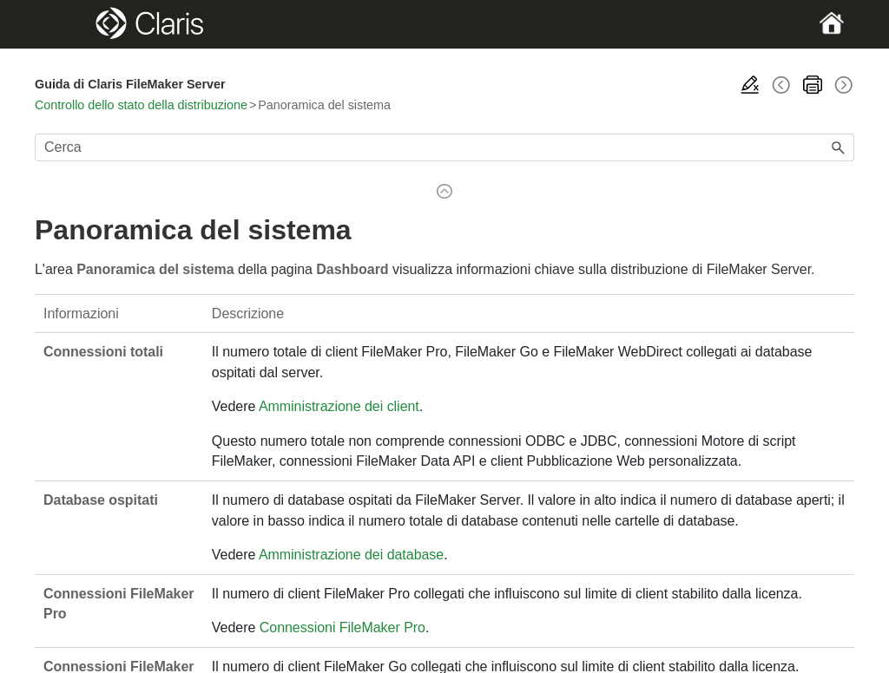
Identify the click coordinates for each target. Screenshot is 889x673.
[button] (838, 147)
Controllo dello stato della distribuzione (141, 105)
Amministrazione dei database (351, 554)
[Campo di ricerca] (444, 147)
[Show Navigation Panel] (74, 24)
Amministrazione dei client (339, 406)
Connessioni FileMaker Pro (342, 627)
